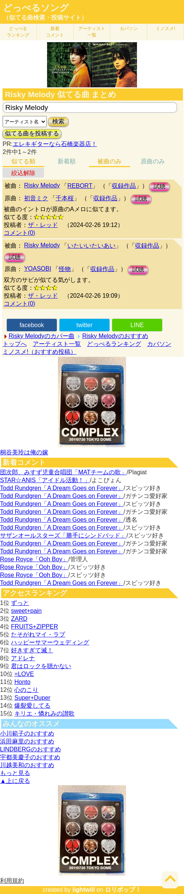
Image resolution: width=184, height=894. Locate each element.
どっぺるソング (36, 8)
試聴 (160, 186)
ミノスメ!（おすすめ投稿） (39, 352)
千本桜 (65, 198)
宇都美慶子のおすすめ (30, 757)
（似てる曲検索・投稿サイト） (45, 17)
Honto (22, 682)
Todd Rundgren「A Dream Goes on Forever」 (61, 488)
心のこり (26, 690)
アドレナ (23, 658)
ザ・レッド (43, 225)
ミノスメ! (165, 28)
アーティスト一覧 (57, 344)
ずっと (20, 603)
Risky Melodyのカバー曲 (42, 336)
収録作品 (124, 186)
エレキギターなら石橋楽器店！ (55, 144)
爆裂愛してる (32, 705)
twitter (84, 325)
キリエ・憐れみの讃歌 (44, 713)
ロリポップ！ (123, 889)
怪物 (65, 269)
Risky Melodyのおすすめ (115, 336)
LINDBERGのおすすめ (30, 749)
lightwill (83, 889)
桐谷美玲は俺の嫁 (24, 452)
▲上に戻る (15, 781)
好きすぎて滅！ (32, 650)
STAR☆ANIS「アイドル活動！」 (45, 480)
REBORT (79, 186)
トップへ (15, 344)
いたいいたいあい (91, 245)
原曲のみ (153, 161)
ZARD (19, 618)
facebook (32, 325)
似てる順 (23, 161)
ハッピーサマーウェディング (50, 642)
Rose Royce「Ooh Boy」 (34, 559)
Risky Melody (42, 185)
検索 (58, 121)
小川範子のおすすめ (27, 733)
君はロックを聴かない (41, 666)
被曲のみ (109, 161)
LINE (137, 325)
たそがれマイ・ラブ (38, 634)
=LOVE (24, 674)
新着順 (67, 161)
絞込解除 (23, 173)
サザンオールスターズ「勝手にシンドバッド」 (63, 535)
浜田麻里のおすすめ (27, 741)
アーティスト (91, 32)
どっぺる (18, 32)
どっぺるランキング (114, 344)
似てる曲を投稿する (32, 133)
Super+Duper (32, 697)
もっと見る (15, 773)
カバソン (129, 28)
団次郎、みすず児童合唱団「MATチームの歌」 (63, 472)
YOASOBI (37, 268)
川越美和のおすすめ (27, 765)
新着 (55, 32)
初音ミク (36, 198)
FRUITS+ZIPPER (34, 626)
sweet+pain (26, 611)
